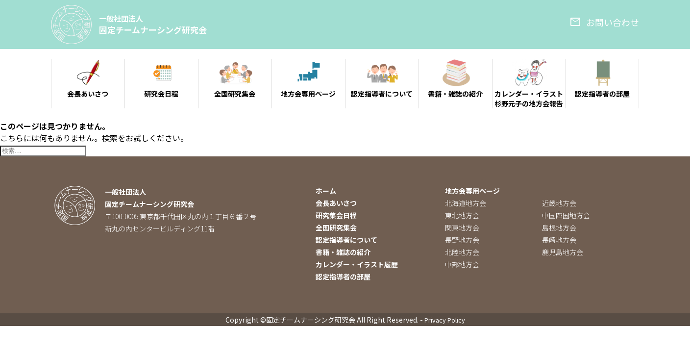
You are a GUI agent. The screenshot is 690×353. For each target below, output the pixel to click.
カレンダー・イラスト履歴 (357, 265)
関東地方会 (462, 228)
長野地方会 (462, 241)
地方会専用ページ (472, 192)
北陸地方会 (462, 253)
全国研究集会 (336, 228)
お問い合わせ (604, 22)
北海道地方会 (465, 204)
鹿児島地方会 (562, 253)
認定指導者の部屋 (343, 277)
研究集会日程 (336, 216)
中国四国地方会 (566, 216)
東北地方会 (462, 216)
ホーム (326, 192)
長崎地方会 (559, 241)
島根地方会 (559, 228)
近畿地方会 (559, 204)
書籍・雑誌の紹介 (343, 253)
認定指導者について (346, 241)
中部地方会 (462, 265)
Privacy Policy (444, 321)
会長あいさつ (336, 204)
